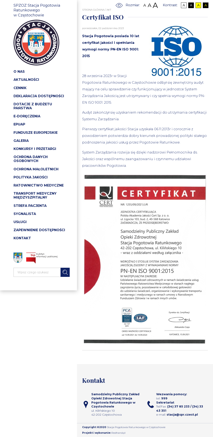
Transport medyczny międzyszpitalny (35, 195)
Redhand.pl (118, 432)
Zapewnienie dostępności (39, 230)
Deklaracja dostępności (39, 96)
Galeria (21, 141)
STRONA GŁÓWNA (93, 9)
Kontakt (22, 238)
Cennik (20, 88)
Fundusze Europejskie (36, 133)
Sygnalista (25, 214)
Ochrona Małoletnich (36, 169)
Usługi (20, 222)
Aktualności (26, 80)
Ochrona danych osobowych (31, 159)
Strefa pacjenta (30, 206)
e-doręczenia (27, 116)
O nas (19, 72)
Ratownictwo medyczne (39, 185)
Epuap (19, 124)
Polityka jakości (31, 177)
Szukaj (65, 272)
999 (164, 398)
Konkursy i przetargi (35, 149)
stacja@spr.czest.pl (182, 414)
